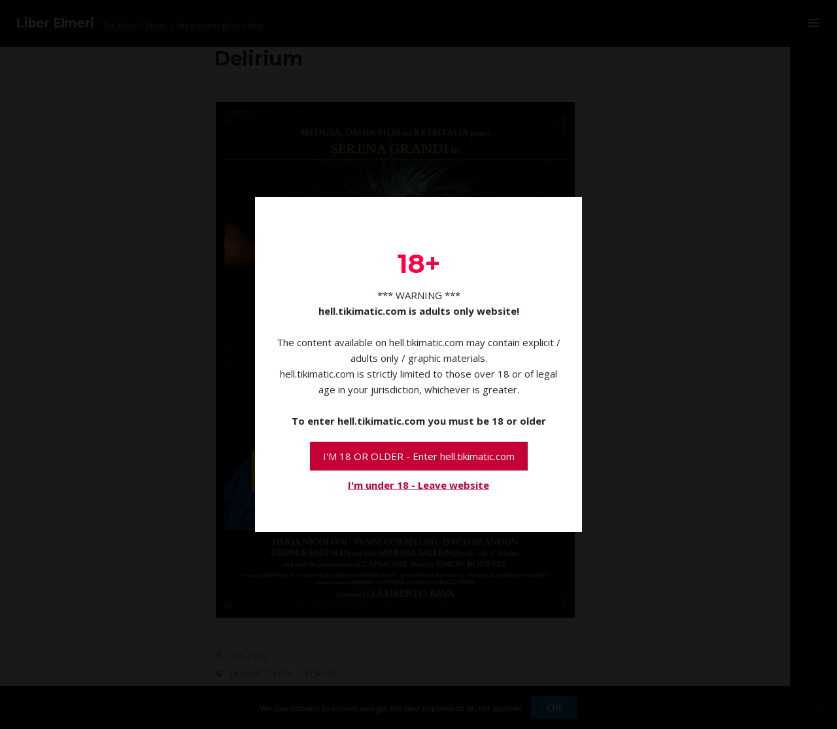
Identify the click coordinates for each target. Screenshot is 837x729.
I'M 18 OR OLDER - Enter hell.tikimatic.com (419, 456)
